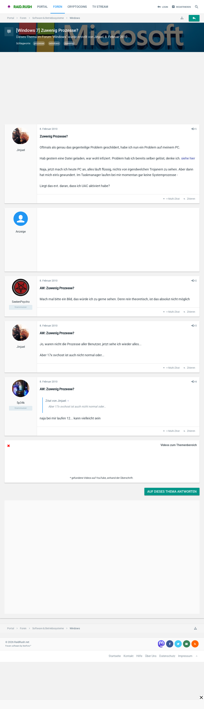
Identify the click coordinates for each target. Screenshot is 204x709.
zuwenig (69, 43)
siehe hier (188, 158)
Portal (42, 6)
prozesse (39, 43)
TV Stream (100, 6)
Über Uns (150, 656)
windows (54, 43)
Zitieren (190, 199)
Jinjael (98, 37)
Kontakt (128, 656)
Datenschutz (167, 656)
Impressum (185, 656)
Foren (57, 6)
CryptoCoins (77, 6)
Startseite (115, 656)
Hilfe (139, 656)
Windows (59, 37)
